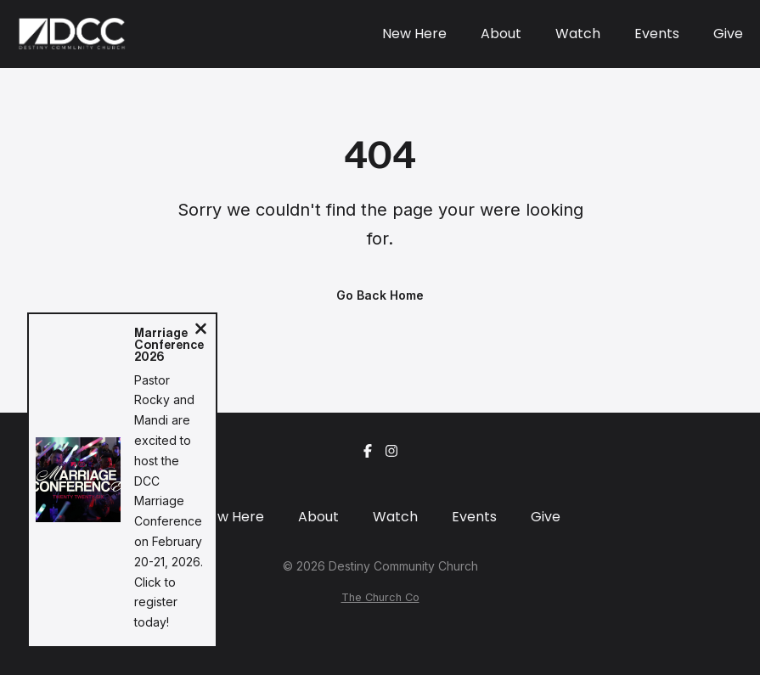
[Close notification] (201, 331)
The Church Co (380, 597)
